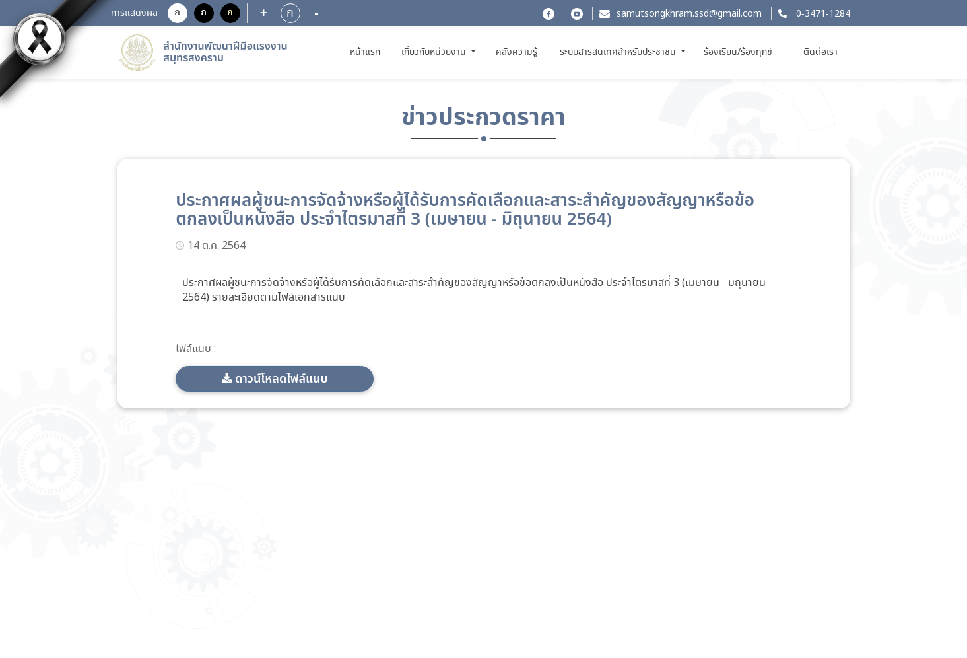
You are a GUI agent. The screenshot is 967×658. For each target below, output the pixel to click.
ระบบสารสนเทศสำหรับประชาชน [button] (619, 52)
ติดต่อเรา (820, 52)
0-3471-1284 (821, 13)
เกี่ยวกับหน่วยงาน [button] (435, 52)
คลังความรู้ (516, 52)
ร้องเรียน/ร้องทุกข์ (738, 52)
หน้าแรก (367, 52)
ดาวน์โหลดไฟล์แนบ (281, 379)
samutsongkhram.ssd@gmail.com (689, 13)
